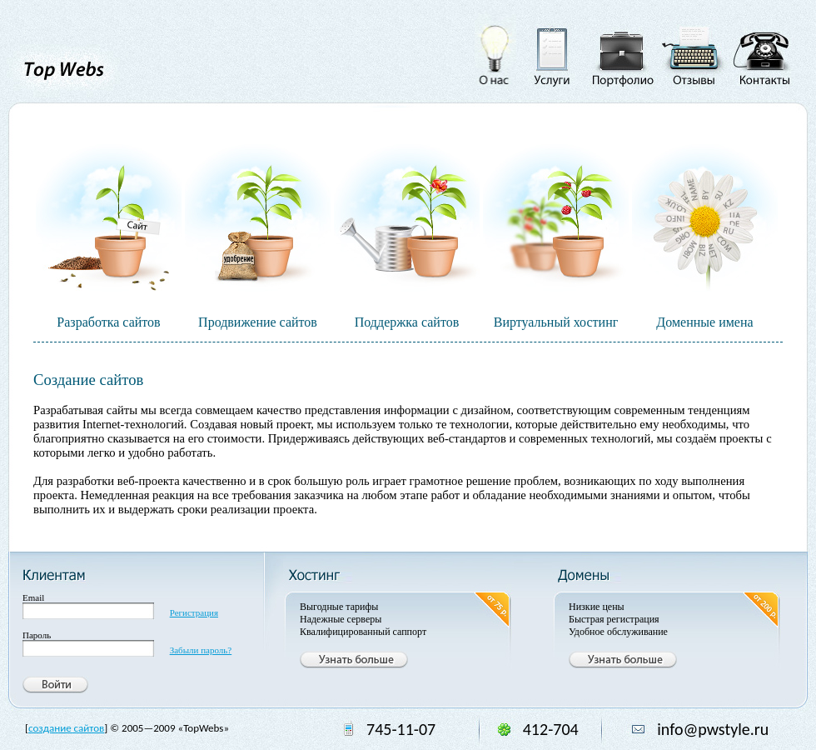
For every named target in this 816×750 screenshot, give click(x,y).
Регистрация (194, 613)
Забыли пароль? (201, 650)
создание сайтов (66, 728)
